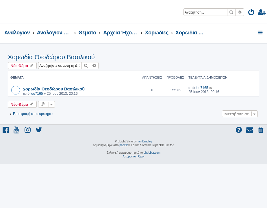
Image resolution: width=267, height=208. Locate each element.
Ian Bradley (145, 141)
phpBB (123, 145)
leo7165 (36, 94)
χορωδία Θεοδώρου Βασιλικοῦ (54, 88)
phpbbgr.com (152, 152)
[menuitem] (251, 13)
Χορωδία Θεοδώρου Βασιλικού (51, 57)
